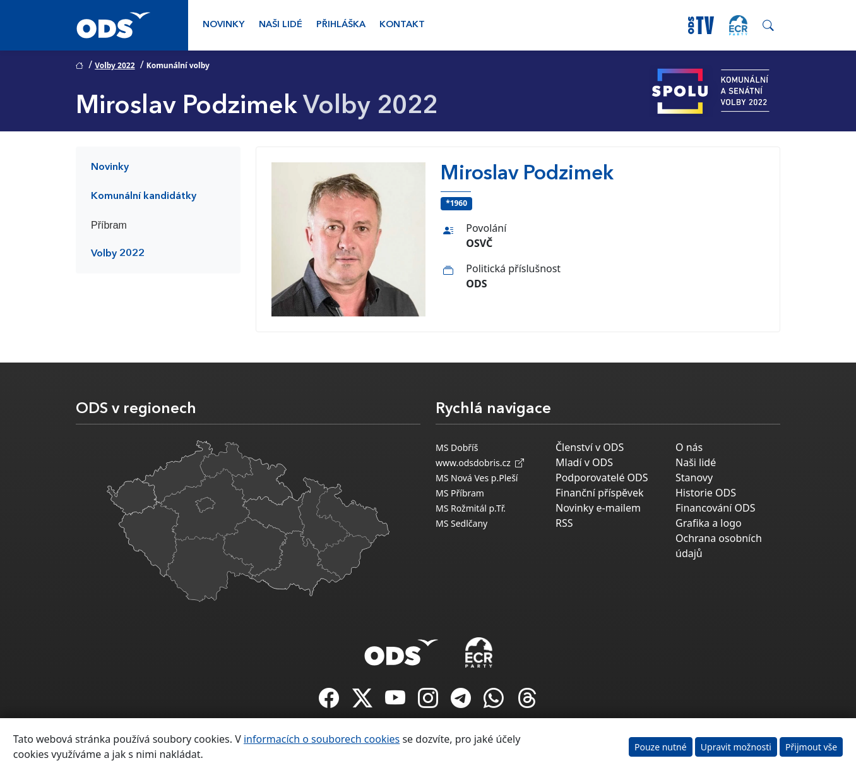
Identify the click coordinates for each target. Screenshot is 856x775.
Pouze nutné (660, 747)
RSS (564, 523)
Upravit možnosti (736, 747)
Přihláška (341, 25)
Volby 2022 (114, 65)
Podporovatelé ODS (602, 477)
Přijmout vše (811, 747)
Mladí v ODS (584, 462)
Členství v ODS (590, 447)
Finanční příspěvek (600, 493)
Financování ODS (715, 508)
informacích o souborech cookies (322, 739)
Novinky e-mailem (598, 508)
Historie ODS (705, 493)
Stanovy (694, 477)
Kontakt (402, 25)
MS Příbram (460, 493)
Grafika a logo (708, 523)
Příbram (109, 225)
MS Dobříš (457, 448)
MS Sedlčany (461, 523)
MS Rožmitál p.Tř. (471, 508)
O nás (689, 447)
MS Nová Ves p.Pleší (477, 478)
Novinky (223, 25)
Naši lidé (280, 25)
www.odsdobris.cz (480, 463)
